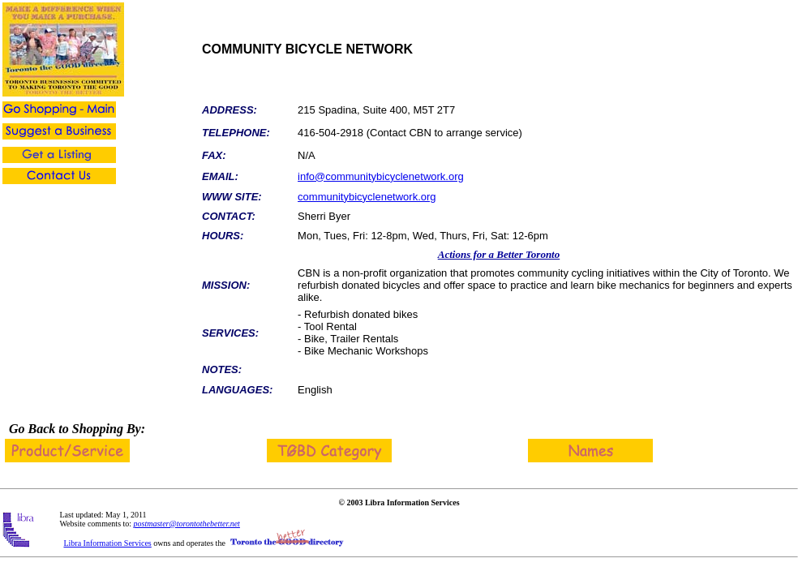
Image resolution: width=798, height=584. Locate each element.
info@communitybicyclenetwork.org (381, 176)
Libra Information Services (107, 543)
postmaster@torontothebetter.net (187, 523)
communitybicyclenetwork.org (367, 197)
